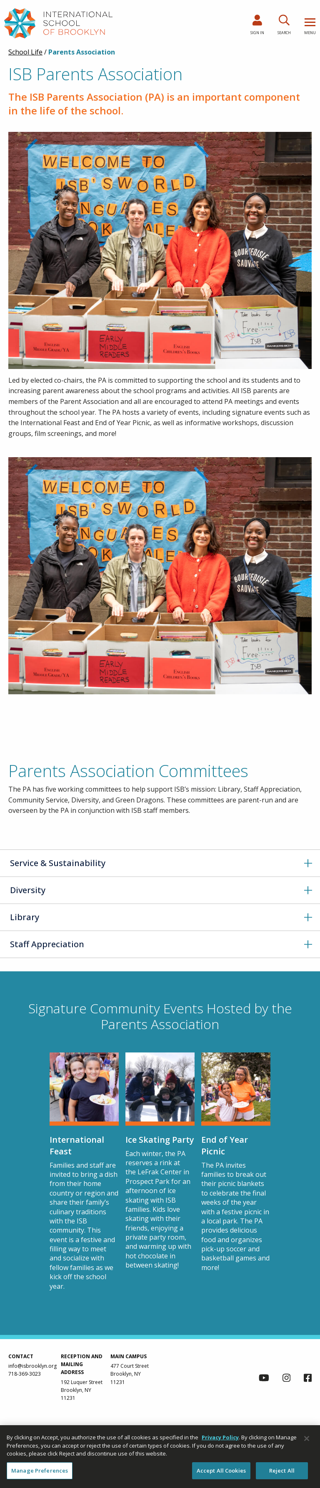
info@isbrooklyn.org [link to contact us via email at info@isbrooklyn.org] (32, 1365)
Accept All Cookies (221, 1474)
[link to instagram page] (286, 1379)
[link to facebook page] (308, 1379)
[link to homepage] (58, 22)
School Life (25, 52)
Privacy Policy (220, 1441)
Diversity (27, 890)
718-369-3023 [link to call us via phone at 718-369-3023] (24, 1373)
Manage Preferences (39, 1474)
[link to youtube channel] (264, 1379)
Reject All (282, 1474)
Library (24, 917)
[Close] (307, 1442)
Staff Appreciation (47, 944)
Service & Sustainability (57, 863)
